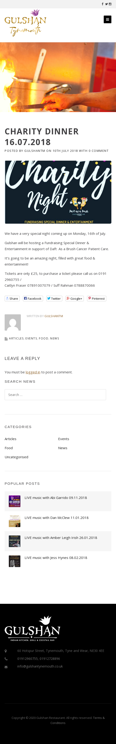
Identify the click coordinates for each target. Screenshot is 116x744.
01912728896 (50, 658)
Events (31, 338)
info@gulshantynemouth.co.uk (40, 666)
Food (43, 338)
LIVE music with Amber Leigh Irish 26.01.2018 (61, 537)
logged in (33, 372)
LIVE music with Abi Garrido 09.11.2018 (56, 497)
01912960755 (27, 658)
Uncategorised (16, 457)
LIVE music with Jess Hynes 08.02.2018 (56, 557)
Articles (16, 338)
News (54, 338)
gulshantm (34, 151)
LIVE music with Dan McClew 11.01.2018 (57, 517)
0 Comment (99, 151)
